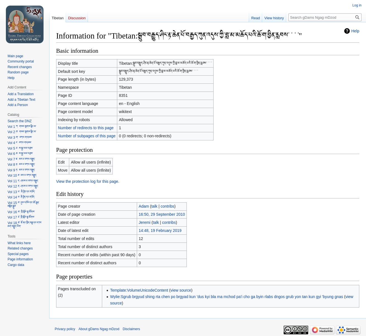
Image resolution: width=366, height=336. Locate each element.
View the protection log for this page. (87, 181)
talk (154, 206)
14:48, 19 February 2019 (160, 230)
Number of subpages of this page (87, 136)
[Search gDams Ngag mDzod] (325, 17)
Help (355, 31)
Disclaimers (131, 329)
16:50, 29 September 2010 (162, 214)
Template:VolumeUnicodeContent (139, 290)
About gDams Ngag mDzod (98, 329)
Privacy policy (65, 329)
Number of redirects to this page (86, 128)
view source (181, 290)
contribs (167, 206)
